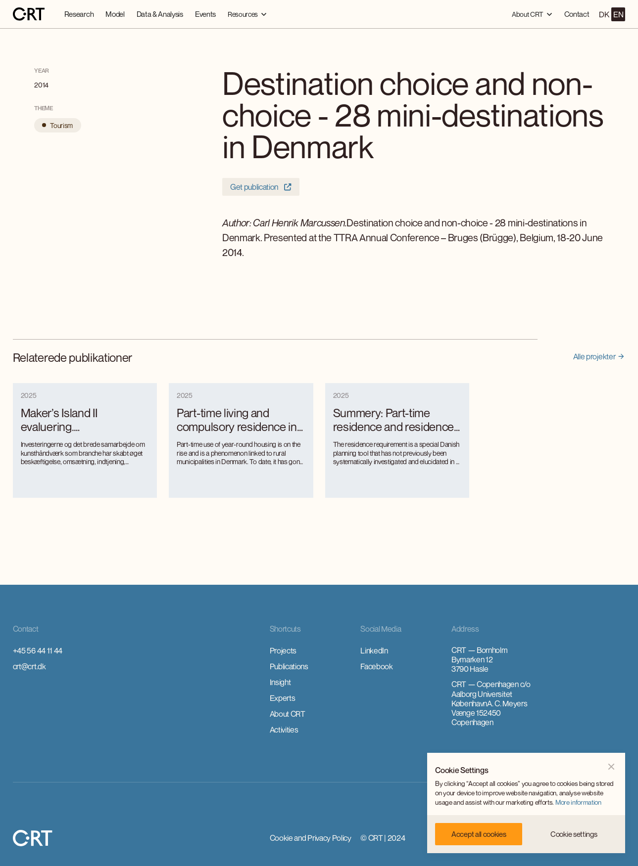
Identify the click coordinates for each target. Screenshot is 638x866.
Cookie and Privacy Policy (310, 838)
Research (79, 13)
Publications (289, 666)
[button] (247, 14)
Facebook (376, 666)
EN (618, 14)
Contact (576, 13)
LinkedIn (374, 650)
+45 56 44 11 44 (37, 650)
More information (578, 802)
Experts (282, 698)
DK (604, 14)
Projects (283, 650)
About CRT (287, 714)
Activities (284, 730)
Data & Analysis (160, 13)
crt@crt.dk (29, 666)
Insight (280, 682)
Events (205, 13)
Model (114, 13)
